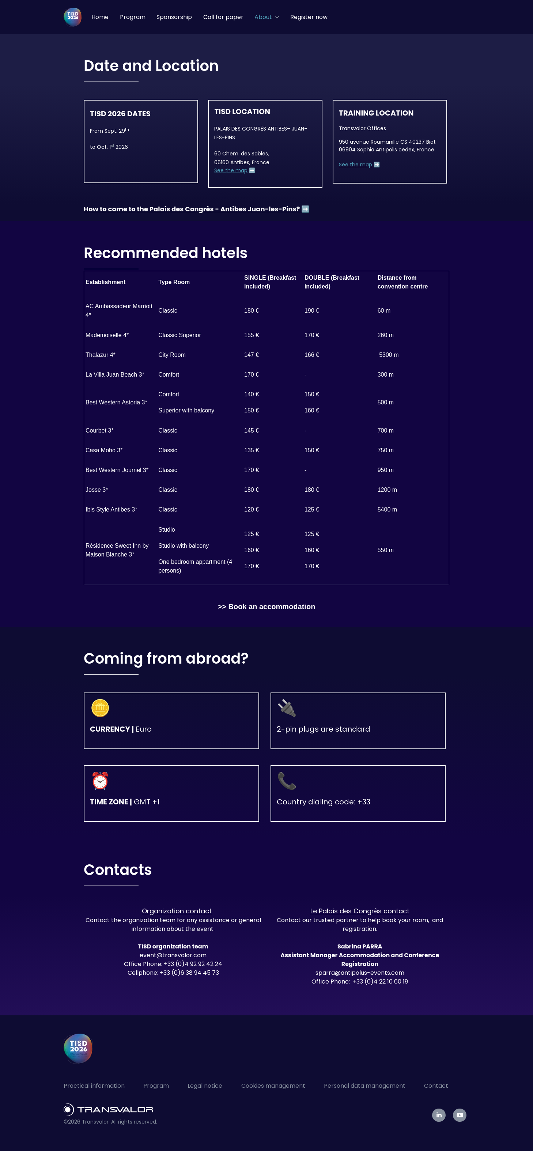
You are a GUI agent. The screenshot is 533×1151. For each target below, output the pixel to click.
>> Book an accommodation (266, 607)
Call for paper (223, 17)
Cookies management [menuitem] (273, 1086)
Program (132, 17)
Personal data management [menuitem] (364, 1086)
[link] (73, 16)
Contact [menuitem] (436, 1086)
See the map (230, 170)
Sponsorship (174, 17)
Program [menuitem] (156, 1086)
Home (100, 17)
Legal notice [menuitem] (205, 1086)
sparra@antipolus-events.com (359, 973)
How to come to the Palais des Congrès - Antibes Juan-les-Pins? (192, 209)
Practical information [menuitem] (94, 1086)
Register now (309, 17)
